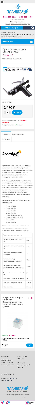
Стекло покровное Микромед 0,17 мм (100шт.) (15, 339)
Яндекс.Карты (5, 378)
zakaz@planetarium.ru (18, 22)
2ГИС (2, 380)
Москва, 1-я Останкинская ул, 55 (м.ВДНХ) (18, 24)
